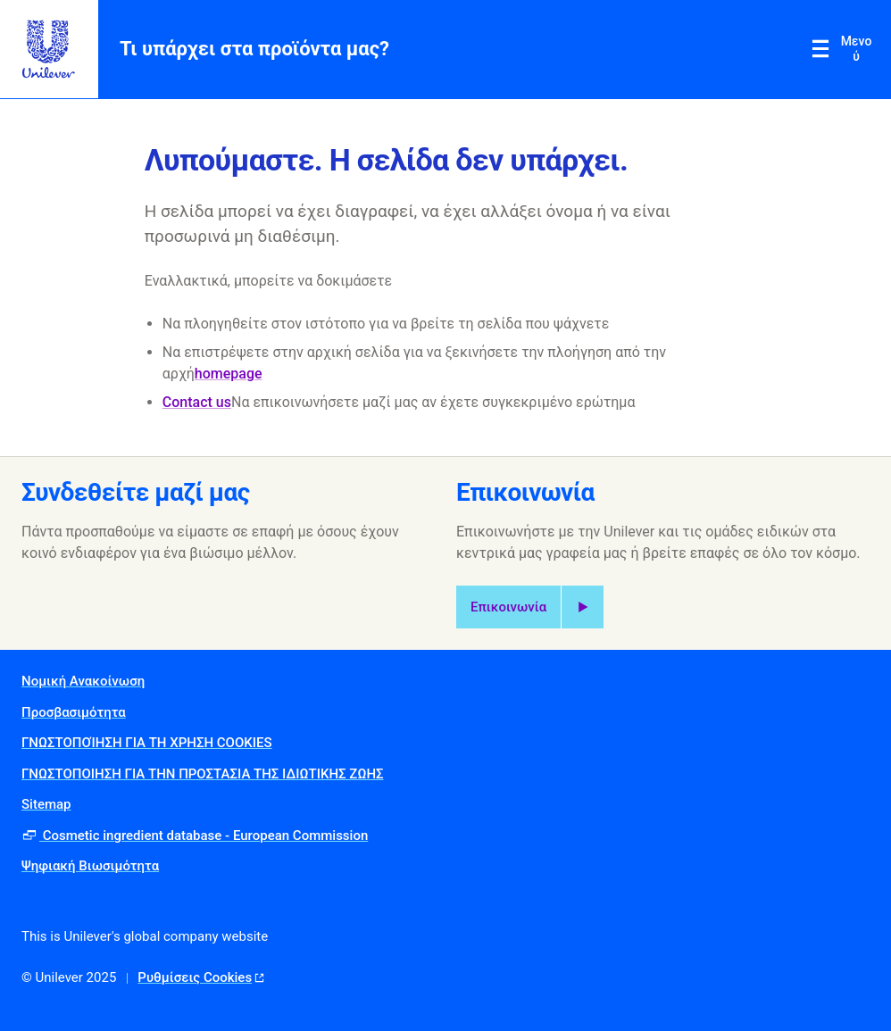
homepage (228, 373)
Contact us (196, 402)
